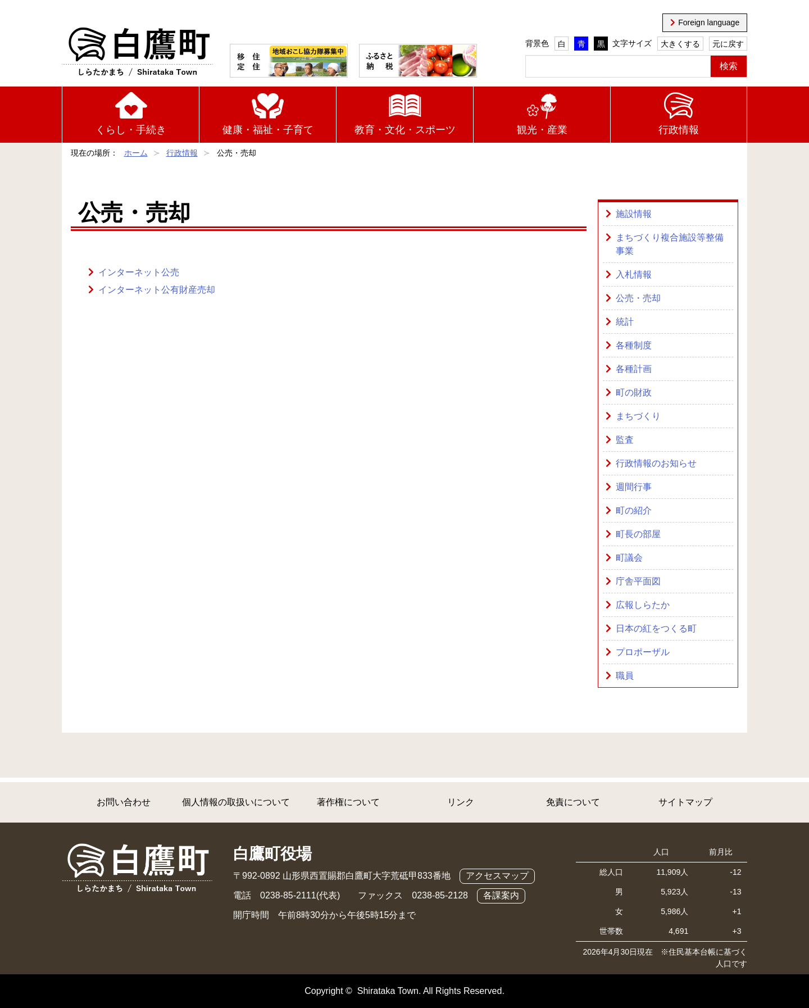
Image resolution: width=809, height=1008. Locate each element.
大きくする (680, 43)
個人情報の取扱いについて (236, 802)
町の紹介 (634, 510)
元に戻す (728, 43)
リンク (460, 802)
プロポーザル (643, 652)
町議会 (629, 557)
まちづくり (638, 416)
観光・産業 (542, 129)
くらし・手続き (131, 129)
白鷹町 (137, 52)
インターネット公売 (138, 272)
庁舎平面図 (638, 581)
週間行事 (634, 487)
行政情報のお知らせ (656, 463)
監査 (625, 439)
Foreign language (708, 22)
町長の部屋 (638, 534)
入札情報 (634, 274)
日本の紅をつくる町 (656, 628)
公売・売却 (638, 298)
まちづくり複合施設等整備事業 (670, 244)
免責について (573, 802)
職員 (625, 675)
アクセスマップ (497, 875)
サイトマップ (685, 802)
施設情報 (634, 214)
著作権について (348, 802)
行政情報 (678, 129)
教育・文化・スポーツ (405, 129)
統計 (625, 321)
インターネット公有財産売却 (156, 289)
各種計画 (634, 369)
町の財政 (634, 392)
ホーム (136, 152)
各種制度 (634, 345)
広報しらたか (643, 605)
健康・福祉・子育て (267, 129)
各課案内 (501, 895)
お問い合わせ (124, 802)
